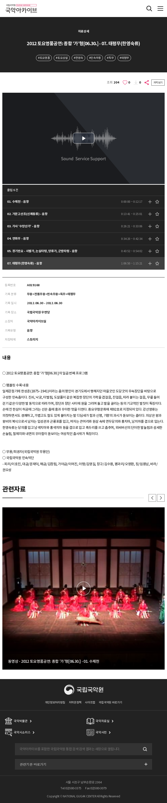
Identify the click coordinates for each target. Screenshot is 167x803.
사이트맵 (90, 702)
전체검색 (149, 8)
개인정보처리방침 (55, 702)
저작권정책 (75, 702)
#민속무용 (95, 58)
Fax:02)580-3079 (95, 788)
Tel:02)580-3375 (71, 788)
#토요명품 (44, 58)
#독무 (110, 58)
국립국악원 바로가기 (110, 702)
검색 (144, 749)
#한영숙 (78, 58)
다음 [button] (161, 498)
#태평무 (124, 58)
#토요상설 (61, 58)
